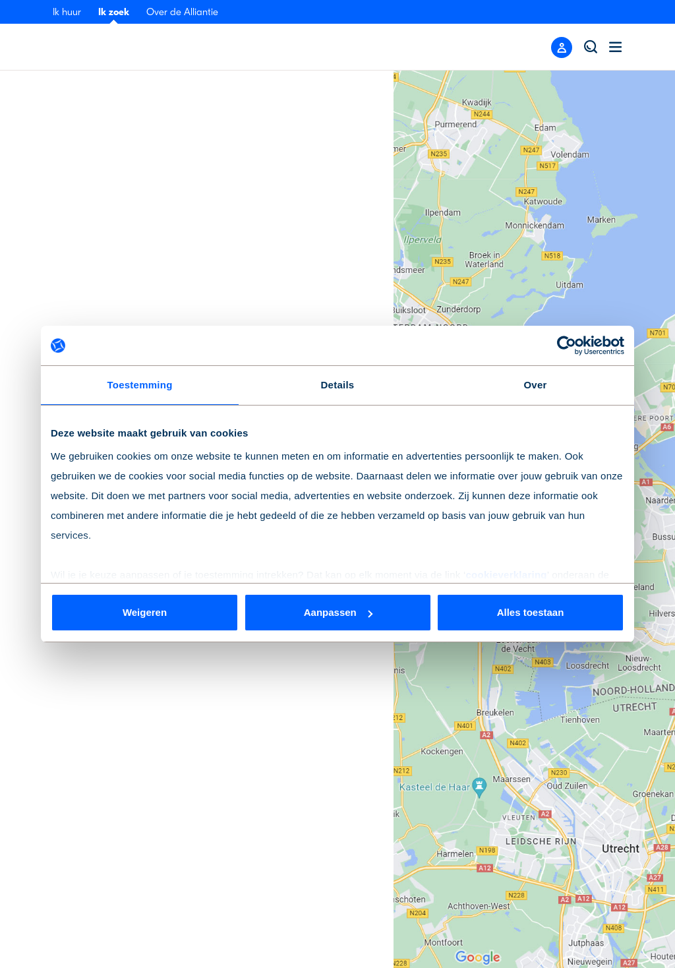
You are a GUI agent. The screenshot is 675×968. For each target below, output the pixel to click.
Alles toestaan (530, 612)
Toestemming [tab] (139, 384)
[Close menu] (561, 47)
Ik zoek (113, 12)
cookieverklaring (505, 574)
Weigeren (145, 612)
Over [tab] (534, 384)
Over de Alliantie (182, 12)
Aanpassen (338, 612)
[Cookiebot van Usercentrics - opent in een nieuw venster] (566, 345)
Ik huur (67, 12)
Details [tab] (338, 384)
